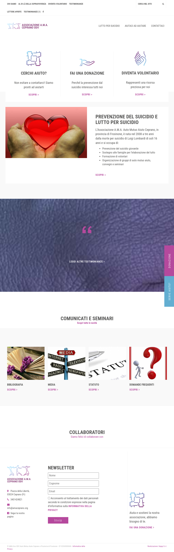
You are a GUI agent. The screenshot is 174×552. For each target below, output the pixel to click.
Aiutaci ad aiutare (135, 25)
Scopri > (34, 94)
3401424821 (14, 499)
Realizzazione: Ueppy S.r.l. (157, 546)
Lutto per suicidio (109, 25)
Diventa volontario (57, 4)
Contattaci (157, 25)
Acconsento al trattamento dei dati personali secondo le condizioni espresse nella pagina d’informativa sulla (73, 504)
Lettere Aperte (14, 12)
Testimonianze (76, 4)
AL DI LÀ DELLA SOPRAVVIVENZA (32, 4)
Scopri (12, 389)
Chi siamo (11, 4)
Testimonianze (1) (32, 12)
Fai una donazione (141, 527)
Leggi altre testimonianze (87, 261)
